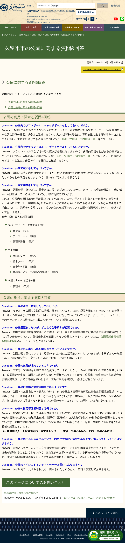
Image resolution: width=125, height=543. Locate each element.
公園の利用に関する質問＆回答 (25, 102)
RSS (69, 535)
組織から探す (37, 535)
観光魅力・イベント (73, 27)
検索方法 (115, 6)
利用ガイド (60, 535)
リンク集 (49, 535)
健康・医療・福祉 (52, 27)
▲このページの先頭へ (105, 513)
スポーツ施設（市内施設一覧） (80, 139)
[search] (65, 5)
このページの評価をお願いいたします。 (103, 69)
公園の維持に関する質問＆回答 (25, 107)
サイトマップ (24, 535)
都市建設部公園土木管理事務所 (21, 492)
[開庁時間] (30, 22)
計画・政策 (114, 27)
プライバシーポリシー (82, 535)
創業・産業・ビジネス (93, 27)
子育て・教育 (31, 27)
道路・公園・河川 (33, 34)
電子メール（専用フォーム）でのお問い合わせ (89, 497)
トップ (5, 34)
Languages (86, 12)
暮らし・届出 (10, 27)
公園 (47, 34)
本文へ (30, 6)
